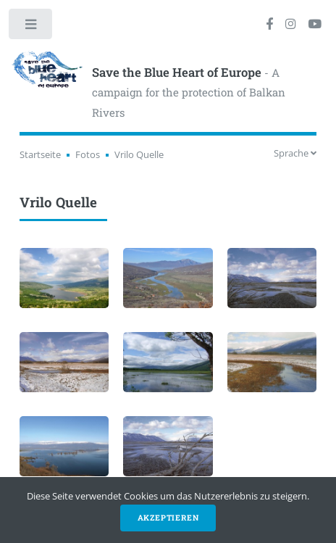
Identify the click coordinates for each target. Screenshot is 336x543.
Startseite (40, 154)
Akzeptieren (168, 518)
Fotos (87, 154)
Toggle (31, 27)
